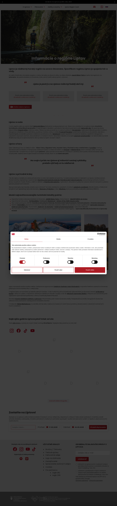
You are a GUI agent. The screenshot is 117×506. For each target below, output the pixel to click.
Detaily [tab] (59, 239)
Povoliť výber (58, 270)
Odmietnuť (27, 270)
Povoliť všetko (90, 270)
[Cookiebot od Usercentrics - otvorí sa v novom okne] (96, 234)
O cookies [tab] (90, 239)
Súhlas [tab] (26, 239)
